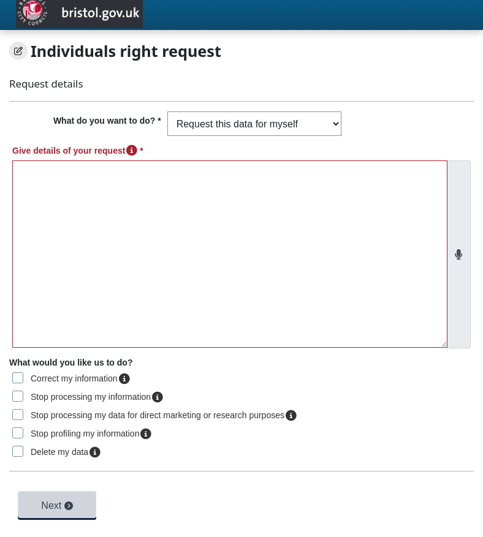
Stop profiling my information (91, 433)
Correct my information (80, 378)
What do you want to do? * (107, 121)
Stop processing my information (97, 397)
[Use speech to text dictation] (459, 254)
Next (56, 505)
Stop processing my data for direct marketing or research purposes (164, 415)
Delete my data (66, 452)
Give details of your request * (77, 151)
